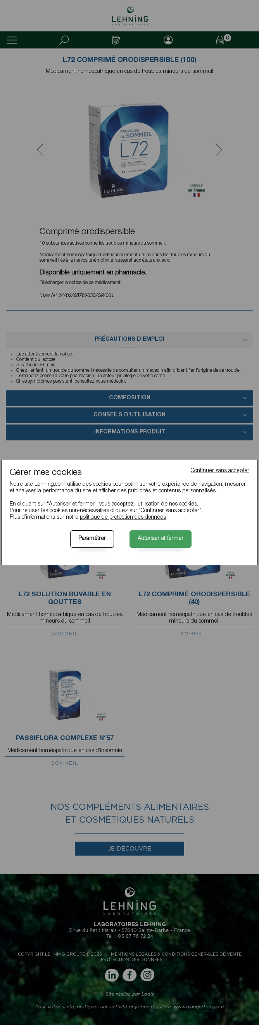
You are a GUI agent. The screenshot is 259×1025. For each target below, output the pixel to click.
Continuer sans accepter (220, 471)
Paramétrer (92, 539)
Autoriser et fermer (160, 539)
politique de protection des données (123, 517)
